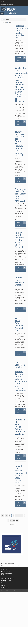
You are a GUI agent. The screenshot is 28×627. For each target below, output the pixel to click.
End (17, 520)
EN (7, 22)
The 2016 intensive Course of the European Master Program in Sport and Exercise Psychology (21, 143)
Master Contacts (4, 577)
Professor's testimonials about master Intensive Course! (21, 31)
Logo (14, 16)
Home (3, 19)
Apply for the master (5, 584)
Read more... (19, 59)
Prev (7, 515)
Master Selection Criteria (6, 582)
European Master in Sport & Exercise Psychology (13, 9)
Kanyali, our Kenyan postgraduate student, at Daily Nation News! (21, 474)
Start (2, 515)
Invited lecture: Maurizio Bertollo (19, 281)
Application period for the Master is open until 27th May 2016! (21, 195)
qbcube (11, 590)
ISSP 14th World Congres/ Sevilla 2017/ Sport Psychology (21, 240)
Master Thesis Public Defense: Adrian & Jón (19, 324)
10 (10, 520)
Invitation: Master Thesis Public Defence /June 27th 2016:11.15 (20, 426)
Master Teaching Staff (6, 574)
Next (14, 520)
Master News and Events (6, 575)
